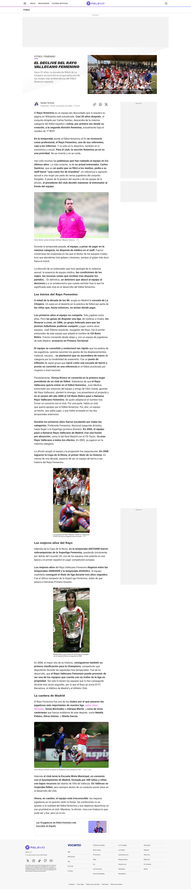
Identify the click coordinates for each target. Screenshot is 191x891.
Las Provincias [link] (97, 871)
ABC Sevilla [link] (71, 858)
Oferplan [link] (146, 852)
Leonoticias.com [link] (123, 856)
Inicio (32, 3)
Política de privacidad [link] (93, 886)
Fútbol (26, 10)
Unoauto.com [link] (122, 866)
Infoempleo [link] (121, 871)
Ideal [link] (94, 861)
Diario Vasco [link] (97, 852)
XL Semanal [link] (147, 866)
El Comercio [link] (96, 856)
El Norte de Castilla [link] (99, 847)
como (88, 705)
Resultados (43, 3)
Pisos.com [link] (147, 856)
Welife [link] (146, 871)
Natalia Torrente (47, 103)
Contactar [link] (72, 886)
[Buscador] (166, 3)
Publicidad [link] (105, 886)
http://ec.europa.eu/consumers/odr (37, 873)
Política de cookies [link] (116, 886)
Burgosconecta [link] (122, 861)
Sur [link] (94, 866)
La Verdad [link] (121, 852)
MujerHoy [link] (147, 861)
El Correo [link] (70, 868)
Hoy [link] (69, 863)
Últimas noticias (60, 3)
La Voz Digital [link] (122, 847)
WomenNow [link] (122, 875)
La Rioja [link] (70, 873)
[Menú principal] (24, 3)
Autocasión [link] (147, 847)
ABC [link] (69, 854)
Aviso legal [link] (80, 886)
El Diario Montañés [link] (99, 875)
